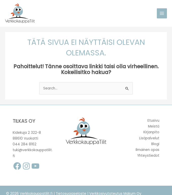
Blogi (155, 144)
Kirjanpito (151, 132)
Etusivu (153, 120)
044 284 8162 (24, 144)
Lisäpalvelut (149, 138)
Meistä (153, 126)
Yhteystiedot (148, 155)
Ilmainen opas (147, 149)
